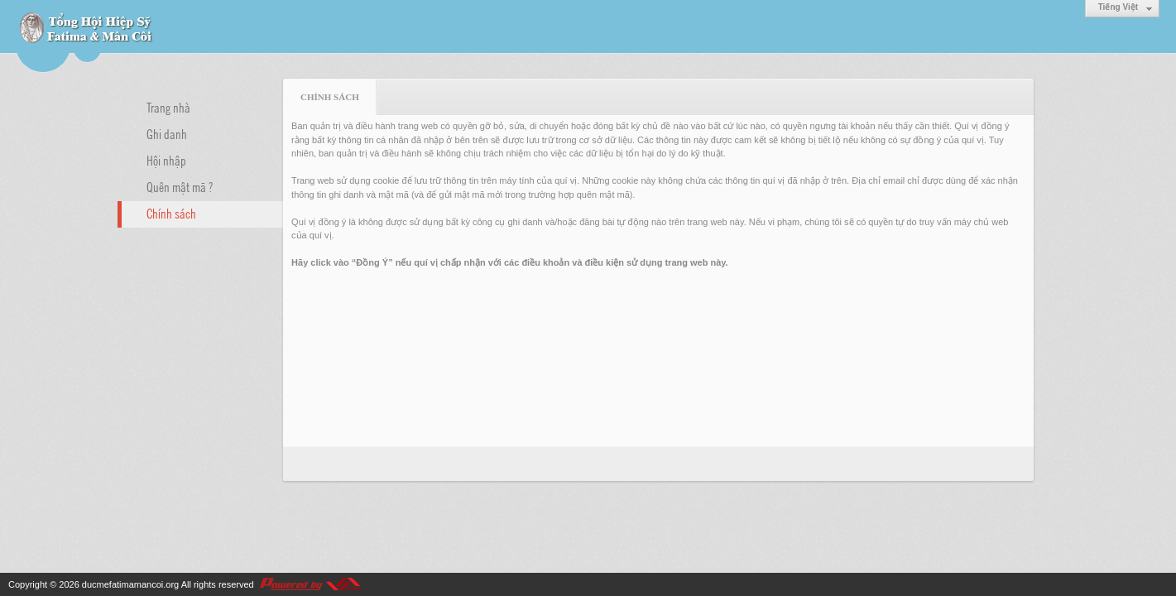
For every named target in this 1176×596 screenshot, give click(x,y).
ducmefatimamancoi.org (130, 584)
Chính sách (171, 213)
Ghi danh (166, 133)
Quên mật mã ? (179, 186)
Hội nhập (166, 160)
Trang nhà (168, 107)
